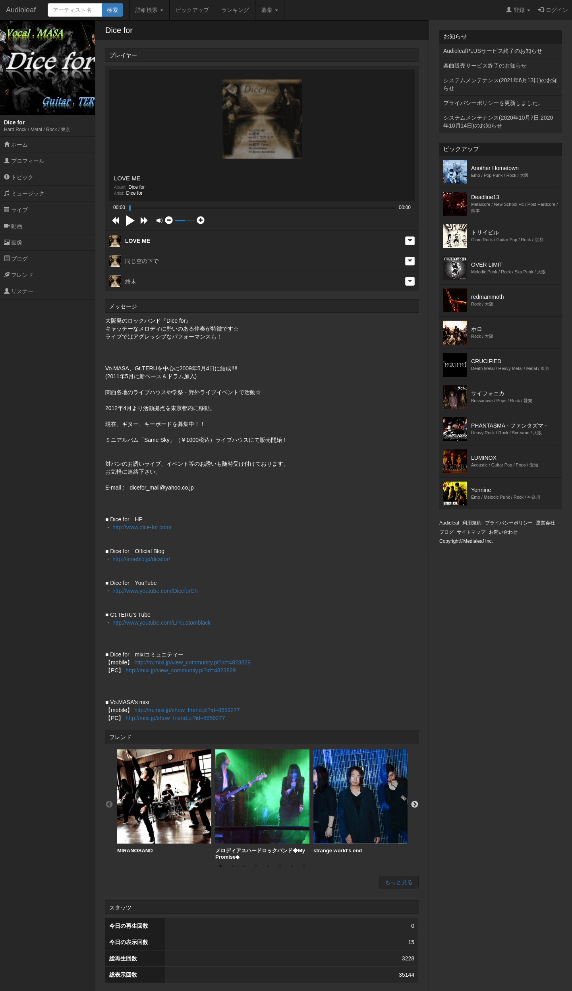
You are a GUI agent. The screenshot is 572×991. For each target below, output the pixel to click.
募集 (269, 10)
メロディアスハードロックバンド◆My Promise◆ (262, 804)
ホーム (16, 144)
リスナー (18, 291)
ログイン (553, 10)
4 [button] (256, 866)
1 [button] (220, 866)
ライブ (16, 210)
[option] (164, 801)
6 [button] (280, 866)
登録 (518, 10)
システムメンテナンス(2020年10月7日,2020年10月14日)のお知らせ (498, 121)
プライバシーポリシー (509, 523)
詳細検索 (149, 10)
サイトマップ (471, 532)
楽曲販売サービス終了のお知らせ (485, 65)
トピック (18, 177)
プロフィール (24, 161)
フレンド (18, 275)
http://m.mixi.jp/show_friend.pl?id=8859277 (187, 710)
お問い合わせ (503, 532)
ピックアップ (192, 10)
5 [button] (268, 866)
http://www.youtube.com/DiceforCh (155, 591)
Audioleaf (21, 10)
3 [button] (244, 866)
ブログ (16, 258)
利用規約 (471, 523)
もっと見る (399, 882)
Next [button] (415, 805)
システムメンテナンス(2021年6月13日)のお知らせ (500, 84)
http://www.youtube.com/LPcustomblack (161, 622)
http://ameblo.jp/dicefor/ (141, 559)
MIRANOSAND (164, 801)
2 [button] (232, 866)
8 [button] (304, 866)
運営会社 (545, 523)
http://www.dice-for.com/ (142, 527)
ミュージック (24, 193)
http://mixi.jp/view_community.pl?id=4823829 (181, 670)
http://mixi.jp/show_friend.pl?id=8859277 (175, 718)
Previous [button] (109, 805)
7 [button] (292, 866)
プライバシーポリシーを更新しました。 (493, 103)
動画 (13, 226)
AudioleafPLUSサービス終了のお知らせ (492, 51)
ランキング (235, 10)
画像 (13, 242)
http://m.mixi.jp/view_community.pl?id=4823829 (192, 662)
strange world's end (360, 801)
